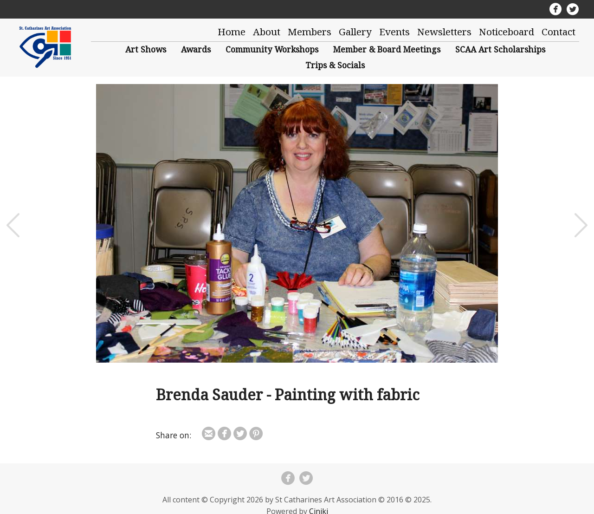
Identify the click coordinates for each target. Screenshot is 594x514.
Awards (196, 49)
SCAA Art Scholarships (500, 49)
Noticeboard (506, 31)
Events (394, 31)
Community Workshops (272, 49)
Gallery (355, 31)
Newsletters (444, 31)
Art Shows (145, 49)
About (266, 31)
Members (309, 31)
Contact (558, 31)
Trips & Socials (335, 65)
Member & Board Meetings (386, 49)
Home (231, 31)
